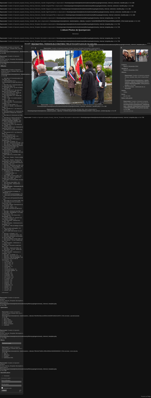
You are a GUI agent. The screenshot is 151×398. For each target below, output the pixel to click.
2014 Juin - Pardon (9, 207)
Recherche (7, 355)
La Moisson (7, 171)
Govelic (6, 267)
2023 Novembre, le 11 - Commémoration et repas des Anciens (12, 81)
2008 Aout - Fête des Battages (12, 257)
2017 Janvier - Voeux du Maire (12, 144)
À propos (6, 356)
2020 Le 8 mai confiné (10, 104)
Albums (3, 66)
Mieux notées (7, 319)
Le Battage (7, 174)
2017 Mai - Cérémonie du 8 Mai (12, 142)
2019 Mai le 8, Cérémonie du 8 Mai (13, 115)
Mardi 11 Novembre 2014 (130, 66)
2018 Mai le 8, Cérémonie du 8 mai (13, 129)
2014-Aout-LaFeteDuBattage (12, 194)
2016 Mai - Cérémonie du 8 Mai (12, 165)
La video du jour (8, 137)
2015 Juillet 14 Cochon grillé (11, 175)
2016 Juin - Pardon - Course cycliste (13, 157)
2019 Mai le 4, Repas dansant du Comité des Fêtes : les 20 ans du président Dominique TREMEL (11, 119)
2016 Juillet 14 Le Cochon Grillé (12, 154)
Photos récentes (8, 321)
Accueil (27, 44)
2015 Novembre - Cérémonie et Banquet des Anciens (11, 168)
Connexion (6, 375)
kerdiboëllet (7, 285)
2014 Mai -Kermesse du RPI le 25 (13, 208)
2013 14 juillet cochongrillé (11, 228)
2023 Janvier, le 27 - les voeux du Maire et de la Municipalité (12, 90)
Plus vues (6, 318)
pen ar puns (7, 277)
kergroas (6, 283)
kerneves (6, 281)
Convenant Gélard (9, 269)
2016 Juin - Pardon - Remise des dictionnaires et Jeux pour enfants (11, 160)
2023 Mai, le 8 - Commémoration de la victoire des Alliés (12, 85)
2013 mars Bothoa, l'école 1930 (12, 238)
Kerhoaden (7, 266)
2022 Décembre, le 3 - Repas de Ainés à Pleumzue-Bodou (11, 93)
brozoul (6, 290)
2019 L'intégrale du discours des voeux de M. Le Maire (11, 122)
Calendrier (6, 325)
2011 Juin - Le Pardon (10, 254)
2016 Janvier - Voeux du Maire (12, 166)
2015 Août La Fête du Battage (12, 170)
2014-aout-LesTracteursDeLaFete (13, 195)
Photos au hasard (8, 323)
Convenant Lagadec (9, 270)
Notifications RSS (8, 357)
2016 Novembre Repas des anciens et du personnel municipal (12, 146)
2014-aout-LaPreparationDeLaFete (13, 198)
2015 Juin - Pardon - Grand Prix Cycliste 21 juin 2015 (11, 177)
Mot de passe (5, 384)
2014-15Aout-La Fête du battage (12, 189)
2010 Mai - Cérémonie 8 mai (11, 256)
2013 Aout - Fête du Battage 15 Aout (13, 225)
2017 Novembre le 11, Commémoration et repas (9, 135)
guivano (6, 287)
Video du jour (7, 229)
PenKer (6, 265)
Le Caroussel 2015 (9, 173)
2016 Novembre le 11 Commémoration (8, 148)
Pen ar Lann (7, 262)
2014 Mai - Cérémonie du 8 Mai (12, 211)
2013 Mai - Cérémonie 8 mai (11, 234)
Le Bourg (6, 261)
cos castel (7, 271)
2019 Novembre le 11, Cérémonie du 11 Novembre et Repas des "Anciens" (12, 111)
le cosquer (7, 278)
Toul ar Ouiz (7, 263)
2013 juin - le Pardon (9, 233)
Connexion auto (7, 388)
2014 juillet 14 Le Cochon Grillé (12, 200)
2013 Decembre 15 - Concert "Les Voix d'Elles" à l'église (12, 218)
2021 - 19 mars (8, 100)
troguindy (6, 273)
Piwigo (149, 396)
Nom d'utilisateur (6, 380)
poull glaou (7, 275)
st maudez (7, 274)
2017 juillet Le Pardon (9, 141)
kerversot (6, 279)
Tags (5, 353)
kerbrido (6, 286)
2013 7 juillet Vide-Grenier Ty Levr (13, 230)
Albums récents (8, 322)
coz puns (6, 288)
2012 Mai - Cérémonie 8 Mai (11, 248)
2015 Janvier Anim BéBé (10, 182)
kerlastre (6, 282)
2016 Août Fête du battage (11, 150)
